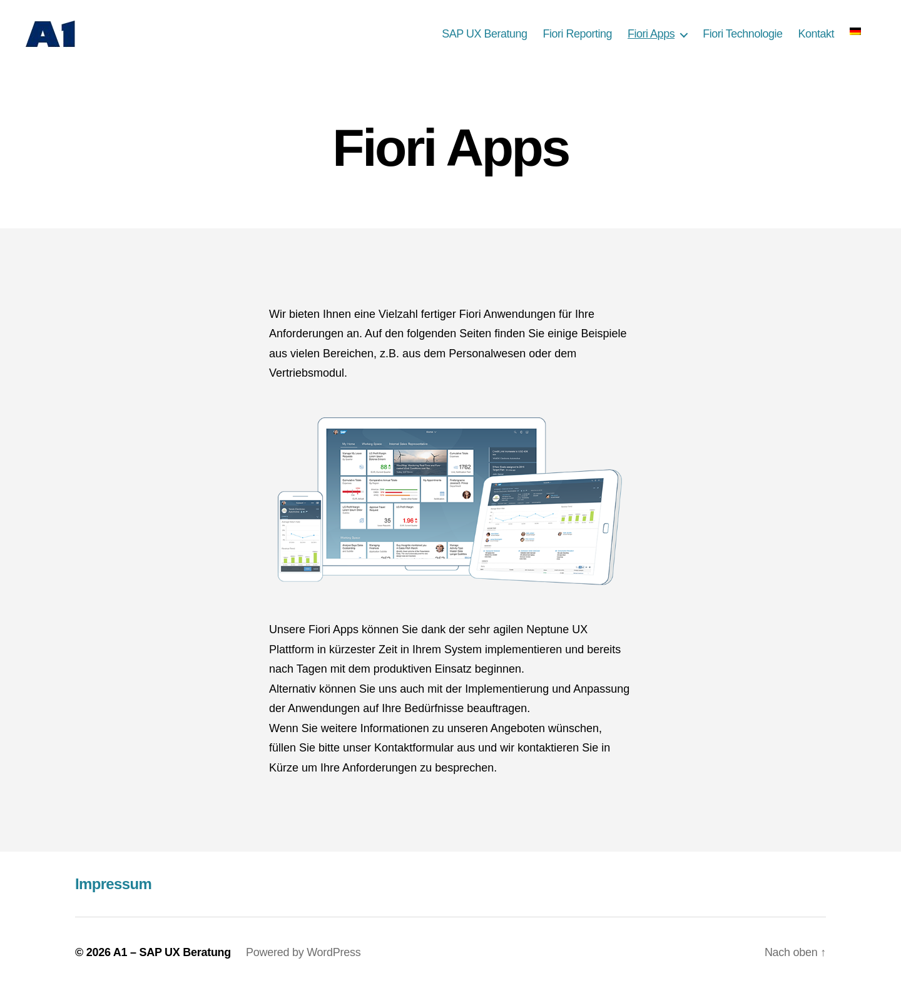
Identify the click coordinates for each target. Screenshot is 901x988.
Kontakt (816, 34)
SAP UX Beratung (484, 34)
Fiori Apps (651, 34)
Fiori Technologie (742, 34)
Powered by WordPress (303, 952)
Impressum (113, 883)
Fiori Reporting (578, 34)
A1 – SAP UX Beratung (172, 952)
